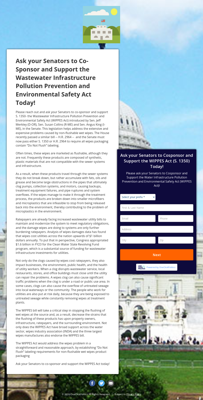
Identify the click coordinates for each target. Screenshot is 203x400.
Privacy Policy (133, 394)
